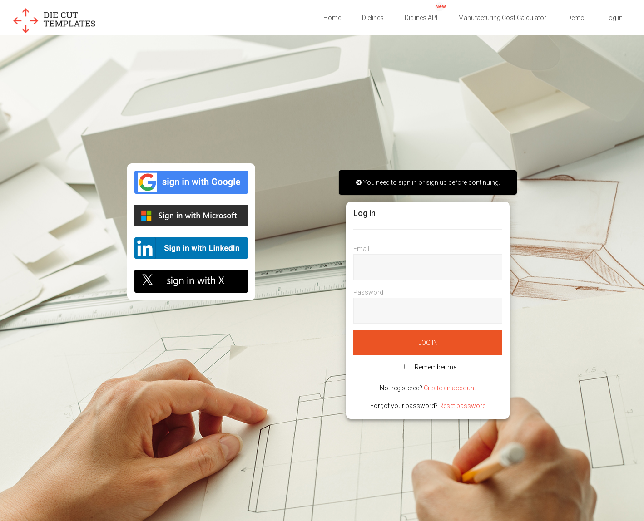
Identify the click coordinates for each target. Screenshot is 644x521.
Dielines (373, 17)
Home (332, 17)
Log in (614, 17)
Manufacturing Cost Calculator (502, 17)
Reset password (462, 405)
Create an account (450, 388)
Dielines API (425, 11)
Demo (576, 17)
